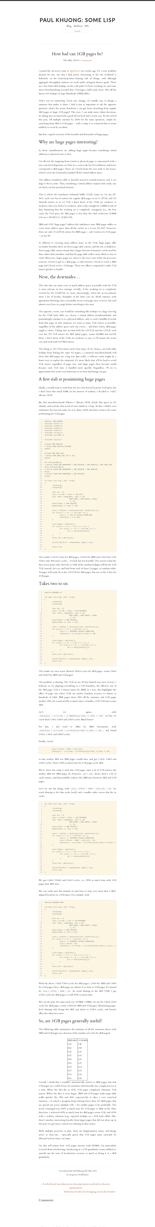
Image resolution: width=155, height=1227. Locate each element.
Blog (68, 26)
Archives (78, 26)
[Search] (77, 31)
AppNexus (75, 70)
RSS (87, 26)
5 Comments (85, 60)
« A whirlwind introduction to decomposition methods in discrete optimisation (76, 1185)
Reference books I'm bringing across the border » (90, 1191)
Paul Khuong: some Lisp (78, 20)
